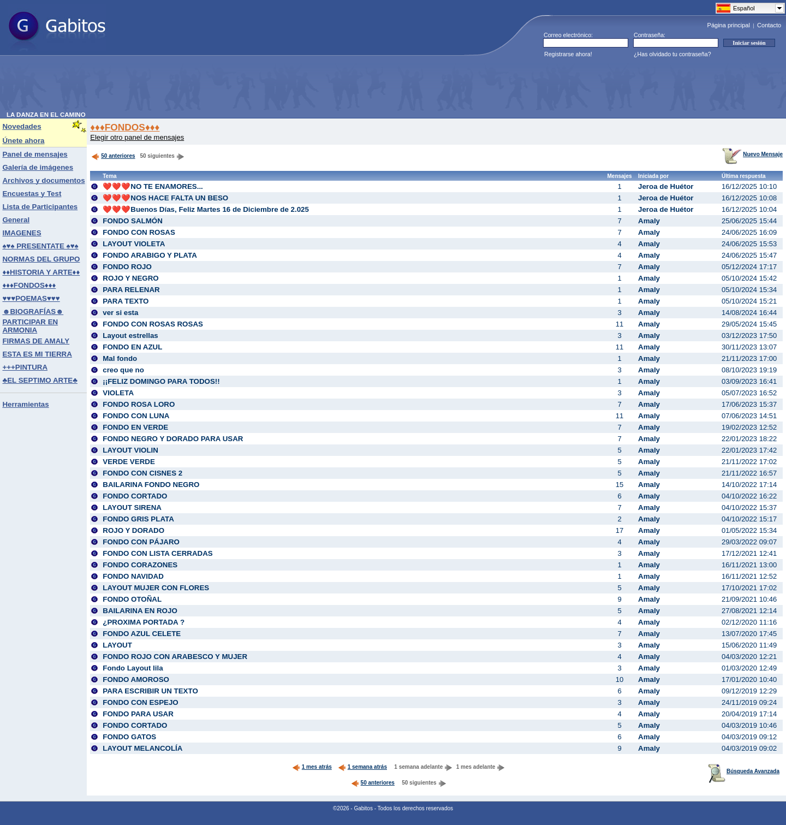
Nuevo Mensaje (752, 154)
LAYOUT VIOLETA (134, 244)
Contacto (769, 25)
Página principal (728, 25)
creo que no (123, 370)
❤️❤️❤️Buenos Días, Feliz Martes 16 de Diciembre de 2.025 (206, 209)
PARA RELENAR (131, 290)
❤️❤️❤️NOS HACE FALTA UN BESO (165, 198)
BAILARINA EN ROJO (140, 611)
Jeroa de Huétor (665, 186)
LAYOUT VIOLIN (130, 450)
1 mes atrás (312, 767)
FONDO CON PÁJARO (141, 542)
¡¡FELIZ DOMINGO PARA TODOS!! (161, 381)
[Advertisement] (205, 86)
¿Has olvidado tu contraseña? (672, 54)
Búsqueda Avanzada (743, 771)
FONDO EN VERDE (135, 427)
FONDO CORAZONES (140, 565)
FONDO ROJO (127, 267)
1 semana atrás (362, 767)
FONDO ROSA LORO (139, 404)
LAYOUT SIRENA (132, 507)
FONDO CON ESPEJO (140, 702)
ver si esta (120, 312)
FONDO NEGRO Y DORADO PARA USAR (173, 439)
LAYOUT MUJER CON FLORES (156, 588)
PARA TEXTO (125, 301)
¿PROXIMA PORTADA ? (143, 622)
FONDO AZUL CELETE (142, 634)
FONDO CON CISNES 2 (142, 473)
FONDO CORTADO (135, 496)
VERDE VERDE (129, 462)
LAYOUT (117, 645)
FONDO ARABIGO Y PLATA (150, 255)
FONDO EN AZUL (132, 347)
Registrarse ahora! (568, 54)
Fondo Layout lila (133, 668)
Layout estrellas (130, 335)
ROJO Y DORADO (133, 530)
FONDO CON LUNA (136, 416)
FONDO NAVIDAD (133, 576)
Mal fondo (120, 358)
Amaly (649, 221)
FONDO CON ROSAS (139, 232)
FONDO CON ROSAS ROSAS (153, 324)
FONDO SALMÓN (133, 221)
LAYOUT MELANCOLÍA (142, 748)
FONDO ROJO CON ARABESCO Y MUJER (175, 656)
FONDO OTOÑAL (132, 599)
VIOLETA (118, 393)
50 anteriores (113, 156)
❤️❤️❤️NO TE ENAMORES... (153, 186)
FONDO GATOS (129, 737)
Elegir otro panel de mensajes (137, 137)
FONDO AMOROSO (136, 679)
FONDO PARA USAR (138, 714)
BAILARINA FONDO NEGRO (151, 484)
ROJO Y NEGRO (130, 278)
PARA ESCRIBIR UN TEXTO (150, 691)
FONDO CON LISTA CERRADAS (157, 553)
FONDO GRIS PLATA (138, 519)
